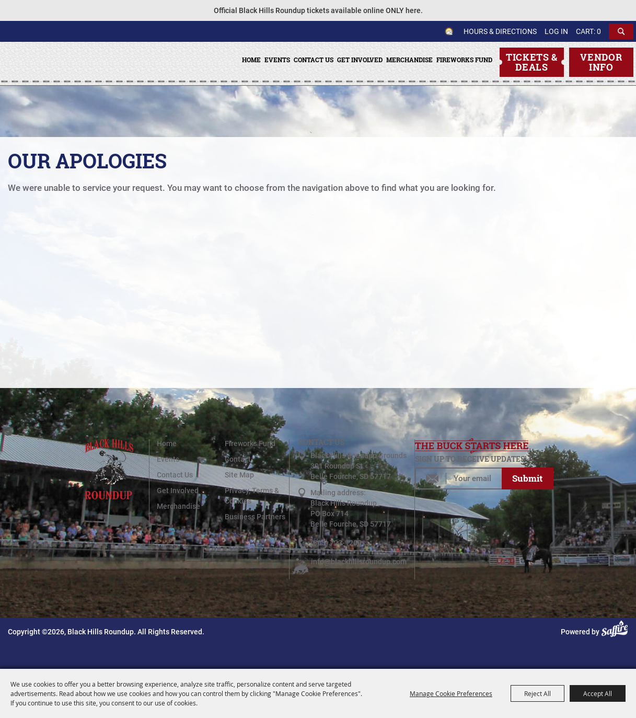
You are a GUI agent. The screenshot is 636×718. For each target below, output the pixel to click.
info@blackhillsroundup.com (359, 561)
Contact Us (313, 59)
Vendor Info (601, 62)
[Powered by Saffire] (616, 632)
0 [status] (599, 31)
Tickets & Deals (532, 62)
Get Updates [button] (527, 478)
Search (621, 31)
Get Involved (360, 59)
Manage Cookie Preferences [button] (451, 693)
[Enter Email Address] (458, 478)
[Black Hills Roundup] (59, 84)
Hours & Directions (500, 31)
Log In (556, 31)
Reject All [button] (537, 693)
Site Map (239, 475)
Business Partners (255, 516)
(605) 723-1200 (336, 543)
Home (251, 59)
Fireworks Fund (464, 59)
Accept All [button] (597, 693)
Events (277, 59)
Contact (238, 459)
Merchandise (409, 59)
